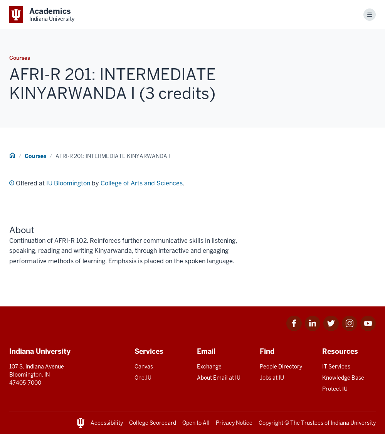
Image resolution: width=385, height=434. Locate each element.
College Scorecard (152, 422)
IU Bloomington (68, 183)
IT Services (336, 366)
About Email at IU (218, 377)
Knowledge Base (343, 377)
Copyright (271, 422)
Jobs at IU (272, 377)
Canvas (143, 366)
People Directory (281, 366)
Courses (35, 156)
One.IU (142, 377)
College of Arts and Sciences (142, 183)
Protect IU (335, 388)
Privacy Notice (234, 422)
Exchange (209, 366)
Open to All (196, 422)
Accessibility (107, 422)
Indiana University (353, 422)
